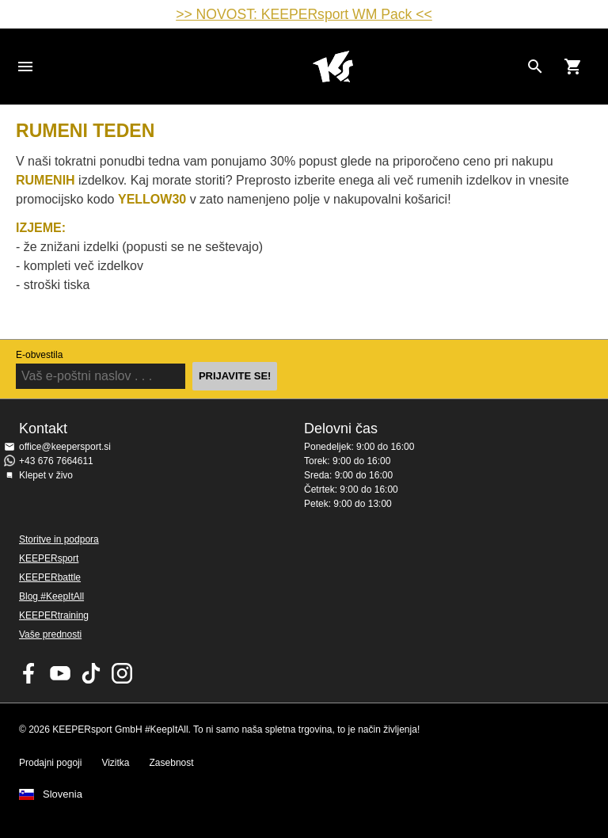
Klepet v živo (46, 475)
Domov (332, 66)
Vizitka (115, 762)
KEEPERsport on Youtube (60, 673)
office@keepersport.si (65, 446)
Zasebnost (172, 762)
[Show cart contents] (573, 66)
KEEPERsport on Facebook (29, 673)
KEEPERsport (48, 558)
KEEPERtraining (54, 615)
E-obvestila (39, 354)
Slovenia (62, 794)
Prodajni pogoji (50, 762)
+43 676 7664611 (56, 461)
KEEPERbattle (50, 577)
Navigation (25, 67)
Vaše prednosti (50, 634)
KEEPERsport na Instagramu (122, 673)
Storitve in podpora (59, 539)
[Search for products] (535, 66)
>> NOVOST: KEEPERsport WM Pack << (304, 14)
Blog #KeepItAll (51, 596)
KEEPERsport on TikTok (91, 673)
